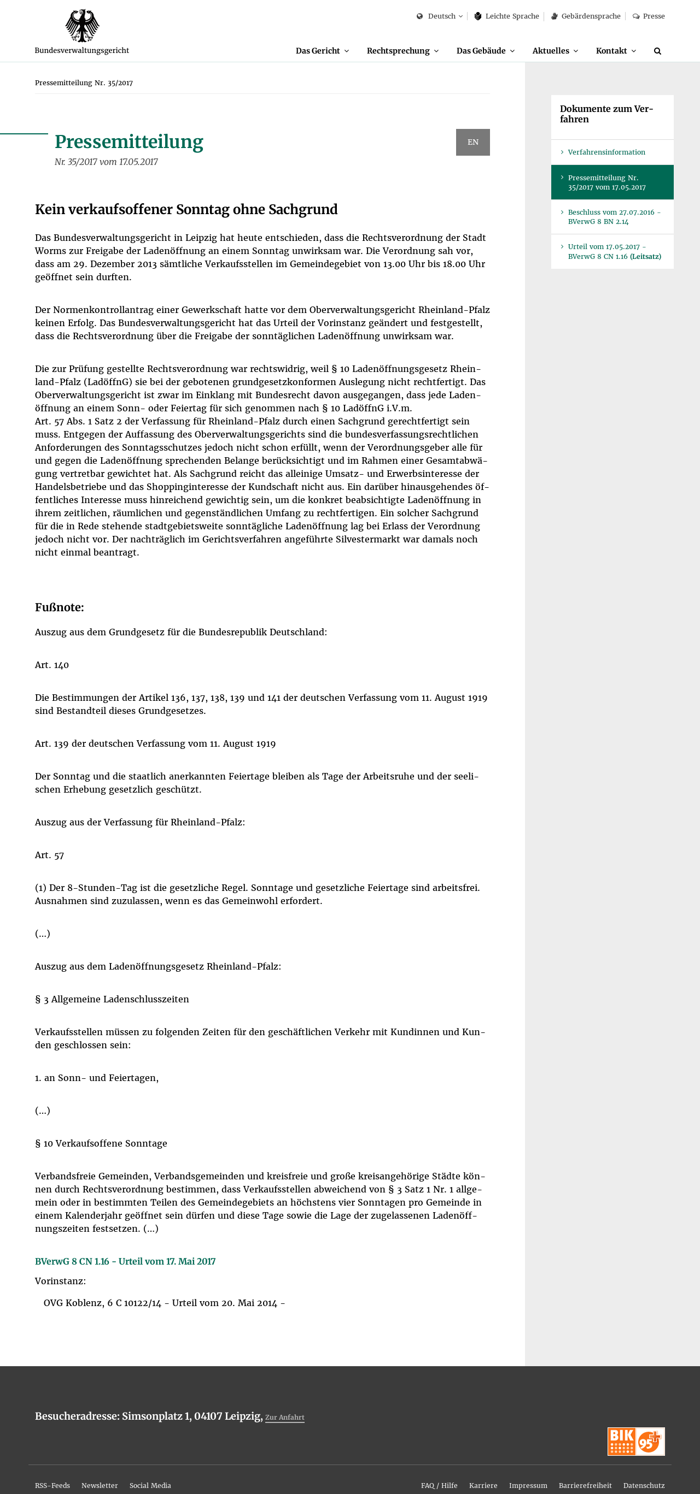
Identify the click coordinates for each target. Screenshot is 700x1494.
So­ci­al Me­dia (181, 1467)
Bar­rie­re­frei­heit (564, 1467)
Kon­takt (607, 50)
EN (473, 142)
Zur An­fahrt (289, 1417)
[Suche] (659, 50)
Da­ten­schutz (637, 1467)
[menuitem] (282, 50)
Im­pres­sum (495, 1467)
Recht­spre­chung (367, 50)
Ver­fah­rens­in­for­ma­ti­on (606, 153)
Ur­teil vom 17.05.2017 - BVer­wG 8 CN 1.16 (614, 252)
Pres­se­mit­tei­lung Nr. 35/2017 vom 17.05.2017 (607, 183)
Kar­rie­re (441, 1467)
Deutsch (436, 16)
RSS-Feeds (59, 1467)
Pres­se (649, 16)
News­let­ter (118, 1467)
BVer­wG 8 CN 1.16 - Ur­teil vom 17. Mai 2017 (125, 1261)
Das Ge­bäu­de (461, 50)
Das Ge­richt (277, 50)
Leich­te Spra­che (507, 16)
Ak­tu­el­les (539, 50)
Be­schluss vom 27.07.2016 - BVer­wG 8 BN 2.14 (614, 217)
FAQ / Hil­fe (388, 1467)
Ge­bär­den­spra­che (585, 16)
